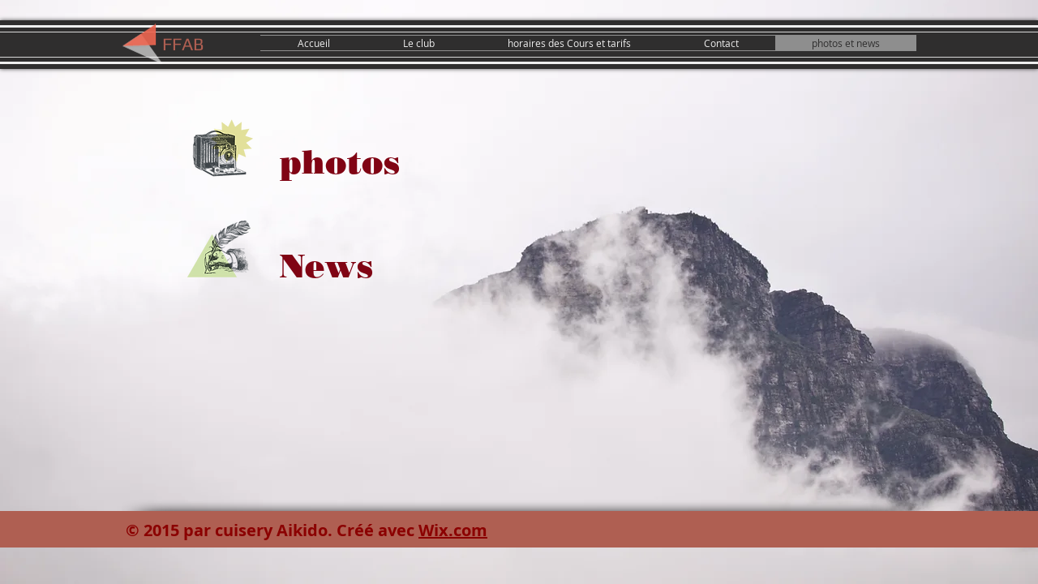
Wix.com (452, 530)
